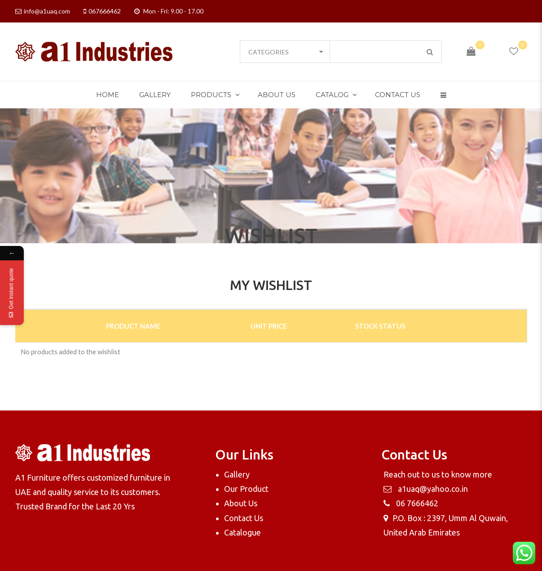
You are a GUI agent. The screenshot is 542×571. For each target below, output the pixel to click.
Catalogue (242, 532)
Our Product (246, 488)
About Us (276, 94)
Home (107, 94)
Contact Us (397, 94)
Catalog (332, 94)
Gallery (155, 94)
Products (211, 94)
